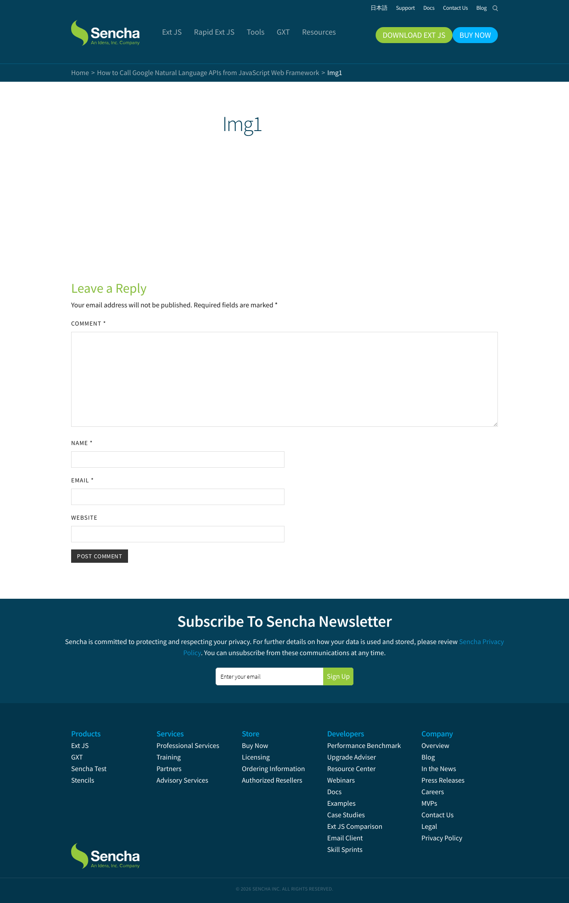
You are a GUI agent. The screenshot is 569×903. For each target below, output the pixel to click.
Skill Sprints (344, 849)
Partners (168, 768)
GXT (77, 757)
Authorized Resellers (272, 780)
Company (437, 733)
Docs (334, 792)
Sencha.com (116, 28)
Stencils (82, 780)
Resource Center (351, 768)
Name (82, 443)
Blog (428, 757)
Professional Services (187, 745)
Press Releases (443, 780)
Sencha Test (89, 768)
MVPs (429, 803)
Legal (429, 826)
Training (168, 757)
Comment (88, 323)
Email (82, 480)
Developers (345, 733)
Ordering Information (273, 768)
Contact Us (437, 815)
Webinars (341, 780)
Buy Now (255, 745)
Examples (341, 803)
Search (495, 8)
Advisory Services (182, 780)
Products (85, 733)
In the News (438, 768)
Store (250, 733)
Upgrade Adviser (351, 757)
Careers (432, 792)
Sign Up (338, 676)
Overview (435, 745)
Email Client (345, 838)
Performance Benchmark (364, 745)
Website (84, 517)
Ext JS (80, 745)
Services (170, 733)
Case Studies (346, 815)
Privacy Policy (441, 838)
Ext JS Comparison (354, 826)
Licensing (256, 757)
